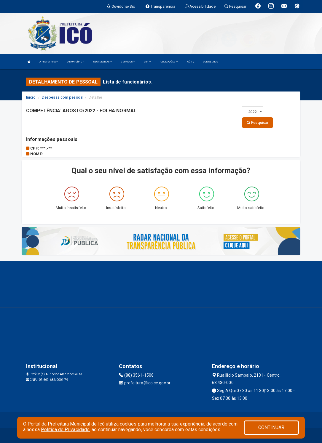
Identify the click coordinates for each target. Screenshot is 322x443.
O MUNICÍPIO (75, 61)
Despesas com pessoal (62, 97)
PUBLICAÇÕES (169, 61)
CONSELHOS (211, 61)
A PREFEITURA (48, 61)
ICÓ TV (190, 61)
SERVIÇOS (128, 61)
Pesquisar (257, 122)
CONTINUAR (271, 427)
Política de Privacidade (65, 429)
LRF (147, 61)
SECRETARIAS (102, 61)
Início (31, 97)
